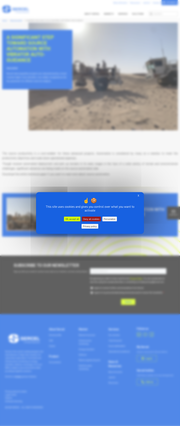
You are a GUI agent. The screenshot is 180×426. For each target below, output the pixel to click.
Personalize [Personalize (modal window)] (109, 219)
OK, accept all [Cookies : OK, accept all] (72, 219)
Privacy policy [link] (90, 226)
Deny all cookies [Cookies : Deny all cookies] (91, 219)
